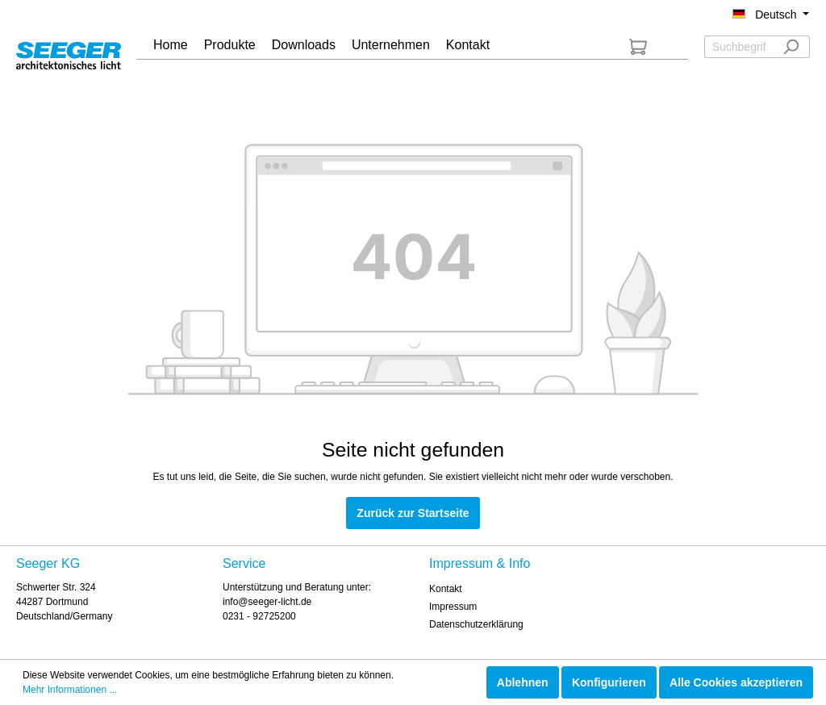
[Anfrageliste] (638, 47)
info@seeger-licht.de (267, 601)
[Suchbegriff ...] (738, 46)
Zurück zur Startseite (413, 513)
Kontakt (445, 588)
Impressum (453, 606)
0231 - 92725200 (259, 616)
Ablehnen (523, 682)
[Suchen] (791, 46)
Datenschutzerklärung (476, 624)
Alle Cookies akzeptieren (736, 682)
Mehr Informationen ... (70, 689)
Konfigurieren (609, 682)
